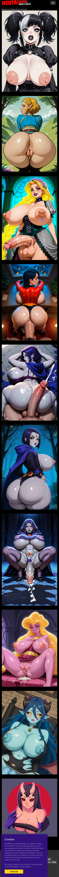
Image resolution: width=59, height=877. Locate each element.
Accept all (14, 871)
